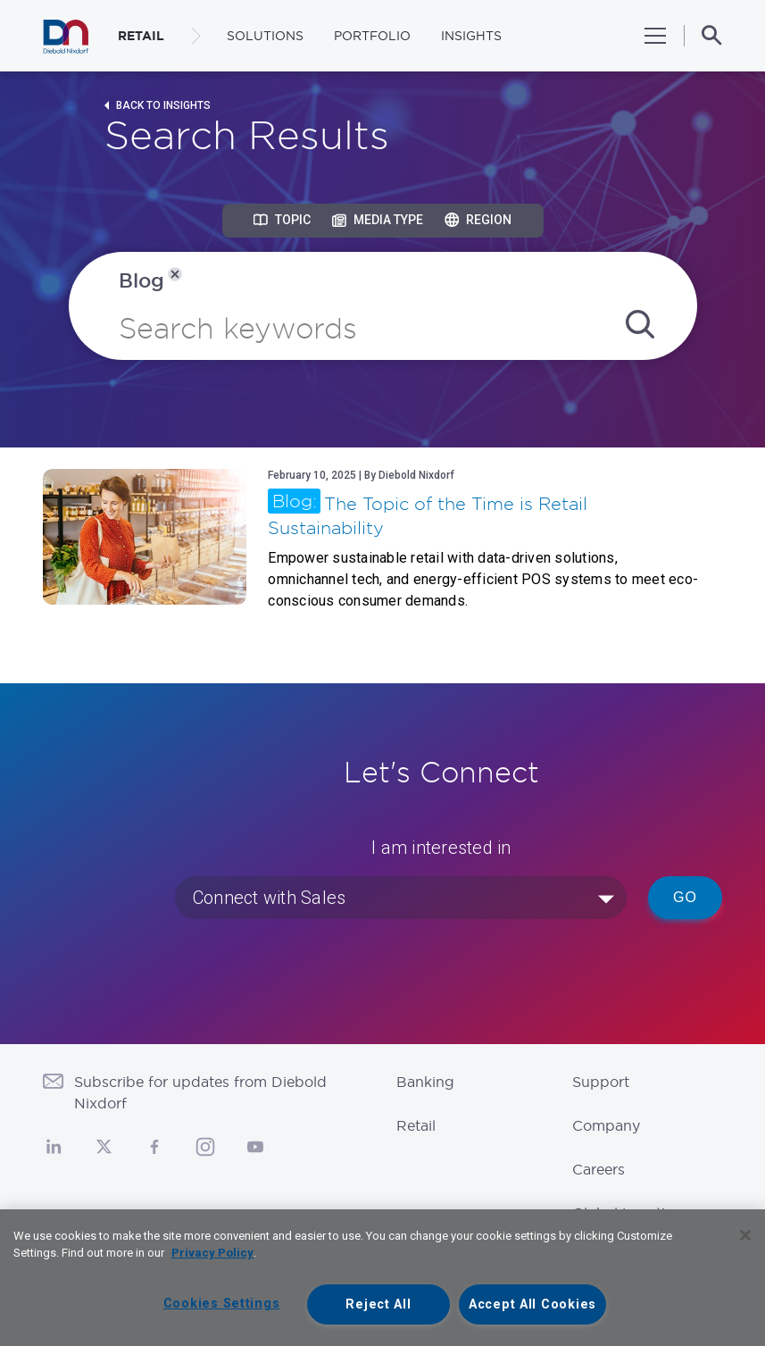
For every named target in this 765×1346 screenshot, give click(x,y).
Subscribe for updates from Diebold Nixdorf (200, 1092)
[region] (382, 1277)
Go (685, 897)
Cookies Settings (221, 1303)
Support (600, 1082)
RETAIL (141, 36)
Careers (598, 1169)
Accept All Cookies (532, 1304)
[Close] (745, 1235)
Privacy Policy (212, 1252)
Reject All (378, 1304)
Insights (471, 36)
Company (606, 1125)
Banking (425, 1082)
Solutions (265, 36)
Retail (416, 1125)
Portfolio (372, 36)
